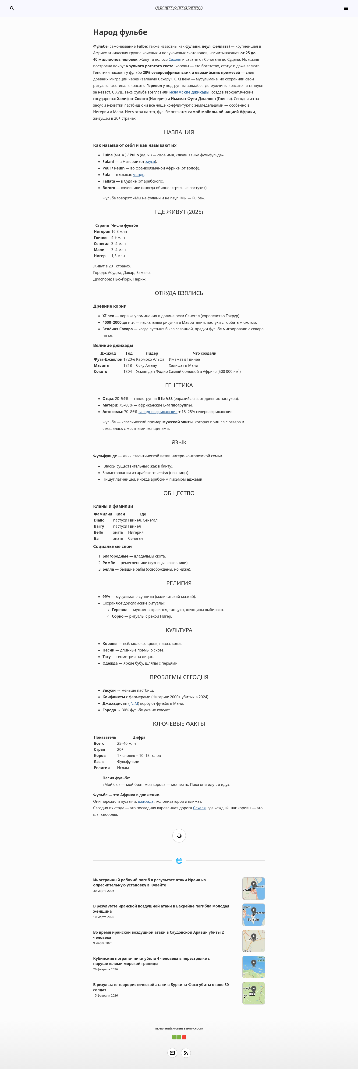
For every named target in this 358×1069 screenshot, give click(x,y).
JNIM (134, 703)
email (172, 1053)
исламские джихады (189, 92)
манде (138, 174)
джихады (146, 801)
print (179, 835)
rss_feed (186, 1053)
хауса (150, 161)
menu (346, 8)
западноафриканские (157, 411)
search (12, 8)
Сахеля (175, 59)
